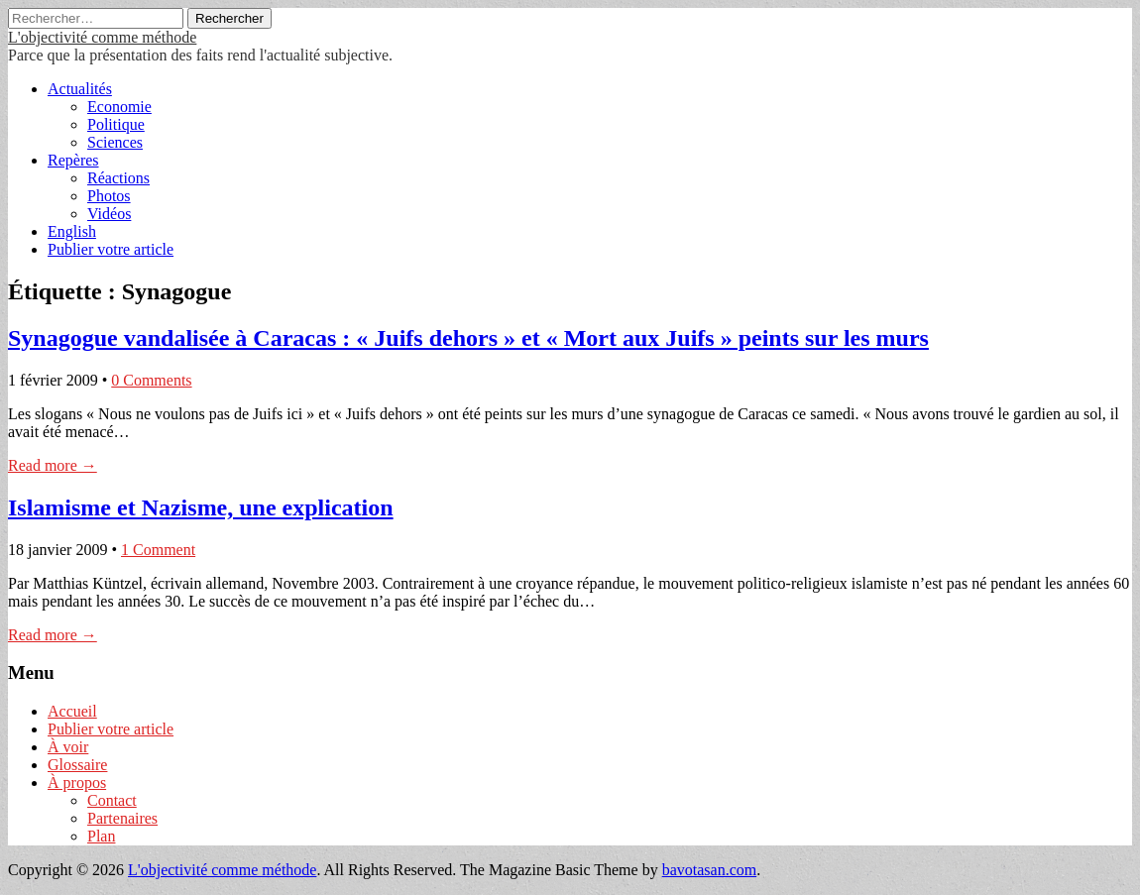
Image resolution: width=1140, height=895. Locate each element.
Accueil (72, 711)
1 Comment (158, 549)
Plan (101, 836)
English (72, 231)
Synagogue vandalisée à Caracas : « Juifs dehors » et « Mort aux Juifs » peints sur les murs (468, 338)
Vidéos (109, 213)
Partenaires (122, 818)
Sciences (115, 142)
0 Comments (151, 380)
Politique (116, 124)
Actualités (80, 88)
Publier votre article (110, 249)
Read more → (52, 465)
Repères (73, 160)
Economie (119, 106)
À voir (68, 746)
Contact (112, 800)
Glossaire (77, 764)
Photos (109, 195)
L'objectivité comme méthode (102, 37)
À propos (77, 782)
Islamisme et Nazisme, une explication (201, 507)
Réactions (118, 177)
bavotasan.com (709, 869)
